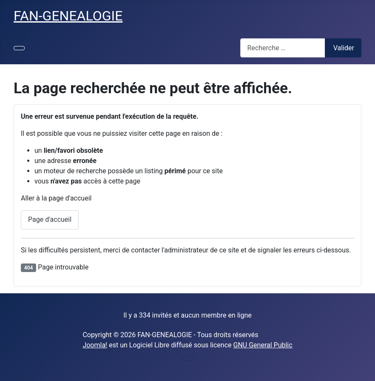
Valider (343, 48)
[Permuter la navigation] (19, 48)
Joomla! (94, 345)
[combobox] (282, 47)
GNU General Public (263, 345)
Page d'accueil (49, 219)
